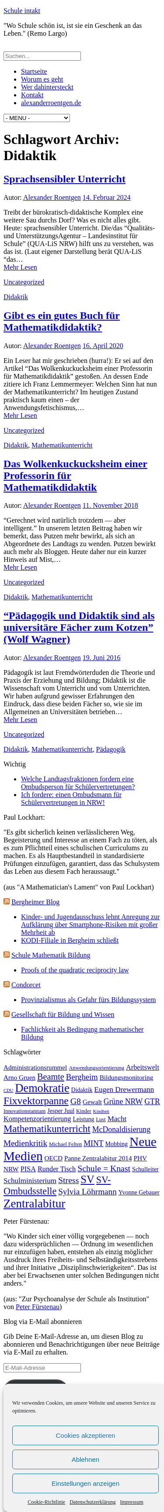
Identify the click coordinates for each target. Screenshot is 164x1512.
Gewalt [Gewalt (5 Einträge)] (92, 1101)
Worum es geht (42, 79)
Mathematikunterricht (62, 445)
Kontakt (32, 95)
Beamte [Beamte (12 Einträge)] (50, 1076)
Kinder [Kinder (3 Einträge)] (83, 1111)
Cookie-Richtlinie (46, 1502)
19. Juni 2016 (102, 657)
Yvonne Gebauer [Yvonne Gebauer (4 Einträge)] (139, 1192)
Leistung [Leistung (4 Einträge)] (83, 1119)
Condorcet (26, 985)
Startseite (34, 71)
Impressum (131, 1502)
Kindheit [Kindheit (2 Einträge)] (101, 1111)
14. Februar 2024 (107, 197)
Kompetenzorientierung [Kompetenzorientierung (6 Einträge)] (37, 1119)
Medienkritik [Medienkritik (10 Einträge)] (25, 1143)
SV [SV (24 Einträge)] (87, 1179)
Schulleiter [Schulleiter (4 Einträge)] (145, 1169)
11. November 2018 (110, 505)
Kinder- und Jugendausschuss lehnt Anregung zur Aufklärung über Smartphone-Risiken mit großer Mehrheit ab (90, 924)
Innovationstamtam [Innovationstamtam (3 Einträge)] (24, 1111)
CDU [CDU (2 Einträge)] (8, 1090)
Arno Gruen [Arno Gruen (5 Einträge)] (19, 1077)
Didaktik (15, 297)
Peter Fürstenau (37, 1306)
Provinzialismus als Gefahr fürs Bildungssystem (88, 999)
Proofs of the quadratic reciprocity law (75, 970)
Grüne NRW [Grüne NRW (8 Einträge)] (123, 1101)
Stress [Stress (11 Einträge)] (68, 1180)
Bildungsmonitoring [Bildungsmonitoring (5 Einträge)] (126, 1077)
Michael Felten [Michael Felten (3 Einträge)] (65, 1144)
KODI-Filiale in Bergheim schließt (70, 940)
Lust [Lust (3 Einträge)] (100, 1119)
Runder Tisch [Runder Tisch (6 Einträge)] (57, 1169)
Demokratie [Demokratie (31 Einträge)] (42, 1088)
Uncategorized (23, 282)
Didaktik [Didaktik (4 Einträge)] (82, 1090)
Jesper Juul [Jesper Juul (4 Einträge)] (60, 1111)
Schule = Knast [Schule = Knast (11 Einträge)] (103, 1168)
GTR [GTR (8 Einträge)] (152, 1101)
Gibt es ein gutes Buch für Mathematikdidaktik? (61, 321)
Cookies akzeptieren (85, 1435)
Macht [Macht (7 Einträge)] (117, 1119)
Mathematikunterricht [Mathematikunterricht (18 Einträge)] (47, 1128)
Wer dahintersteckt (47, 87)
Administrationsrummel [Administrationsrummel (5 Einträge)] (35, 1067)
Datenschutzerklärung (92, 1502)
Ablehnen (85, 1459)
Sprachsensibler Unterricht (64, 179)
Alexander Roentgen (52, 197)
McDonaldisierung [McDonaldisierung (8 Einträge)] (121, 1129)
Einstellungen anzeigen (85, 1483)
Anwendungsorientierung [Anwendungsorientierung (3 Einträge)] (96, 1068)
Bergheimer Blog (35, 902)
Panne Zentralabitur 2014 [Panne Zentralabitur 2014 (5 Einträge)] (98, 1158)
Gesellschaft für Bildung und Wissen (62, 1014)
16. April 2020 (103, 345)
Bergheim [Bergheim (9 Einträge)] (82, 1076)
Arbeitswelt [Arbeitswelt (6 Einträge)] (142, 1067)
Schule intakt (21, 10)
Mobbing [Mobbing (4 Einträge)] (116, 1144)
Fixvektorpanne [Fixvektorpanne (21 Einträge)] (36, 1100)
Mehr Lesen (20, 267)
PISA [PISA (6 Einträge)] (28, 1169)
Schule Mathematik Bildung (50, 955)
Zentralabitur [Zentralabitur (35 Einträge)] (34, 1203)
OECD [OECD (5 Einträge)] (54, 1158)
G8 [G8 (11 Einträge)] (75, 1101)
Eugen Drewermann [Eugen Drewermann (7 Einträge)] (124, 1089)
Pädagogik (111, 749)
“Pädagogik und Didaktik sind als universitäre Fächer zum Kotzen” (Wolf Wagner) (78, 627)
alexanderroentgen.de (51, 102)
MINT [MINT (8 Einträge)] (93, 1143)
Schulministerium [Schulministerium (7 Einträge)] (29, 1181)
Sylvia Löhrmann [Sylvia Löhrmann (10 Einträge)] (87, 1191)
